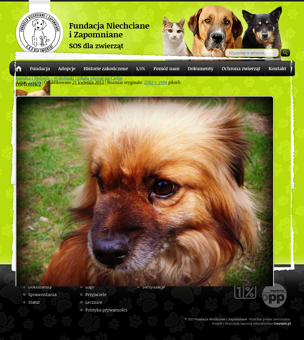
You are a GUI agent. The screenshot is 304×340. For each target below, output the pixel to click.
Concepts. (281, 323)
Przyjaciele (95, 294)
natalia (35, 82)
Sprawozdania (42, 294)
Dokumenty (40, 287)
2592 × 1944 (155, 82)
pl (289, 323)
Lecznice (93, 302)
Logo (89, 287)
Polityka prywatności (106, 310)
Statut (34, 302)
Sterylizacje (153, 287)
